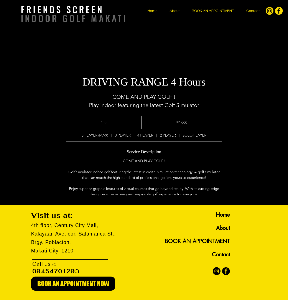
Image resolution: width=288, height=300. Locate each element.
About (223, 227)
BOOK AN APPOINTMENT (197, 241)
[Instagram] (217, 271)
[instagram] (269, 11)
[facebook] (279, 11)
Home (223, 214)
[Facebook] (226, 271)
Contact (221, 254)
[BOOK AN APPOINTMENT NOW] (73, 284)
